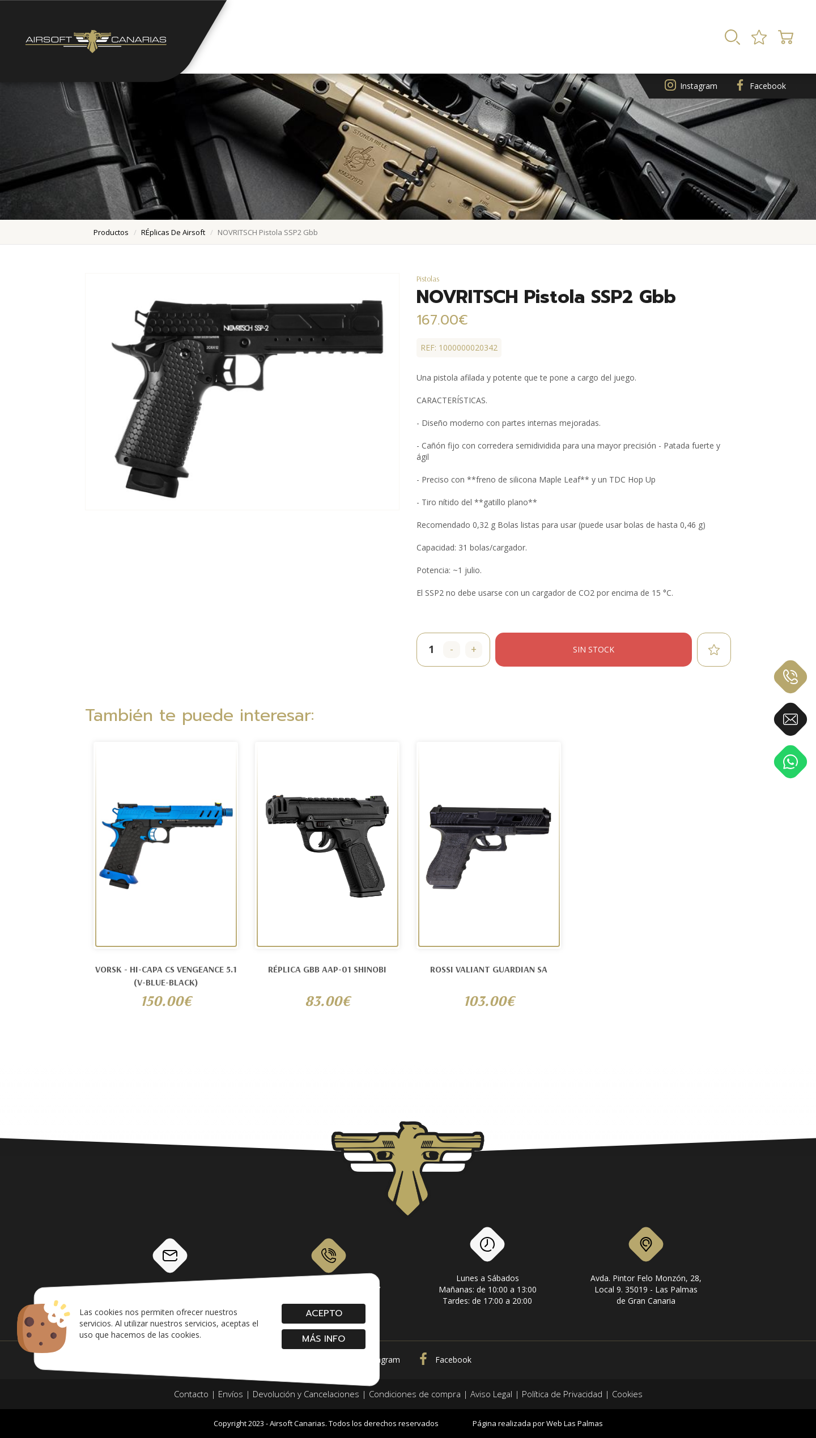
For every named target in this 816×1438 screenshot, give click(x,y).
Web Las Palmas (574, 1423)
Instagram (691, 86)
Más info (323, 1339)
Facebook (760, 86)
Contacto (191, 1393)
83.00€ (327, 1000)
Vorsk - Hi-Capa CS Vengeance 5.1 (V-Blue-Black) (166, 975)
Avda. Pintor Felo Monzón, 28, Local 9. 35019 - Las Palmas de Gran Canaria (646, 1268)
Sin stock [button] (593, 649)
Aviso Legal (491, 1393)
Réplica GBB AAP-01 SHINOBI (327, 969)
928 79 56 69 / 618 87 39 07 (329, 1265)
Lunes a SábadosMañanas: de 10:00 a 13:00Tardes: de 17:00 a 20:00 (488, 1268)
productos (111, 232)
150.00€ (166, 1000)
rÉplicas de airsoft (173, 232)
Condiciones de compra (415, 1393)
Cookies (627, 1393)
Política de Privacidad (562, 1393)
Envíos (230, 1393)
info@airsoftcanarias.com (170, 1265)
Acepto (323, 1313)
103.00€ (489, 1000)
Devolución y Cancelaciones (306, 1393)
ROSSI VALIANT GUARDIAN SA (488, 969)
